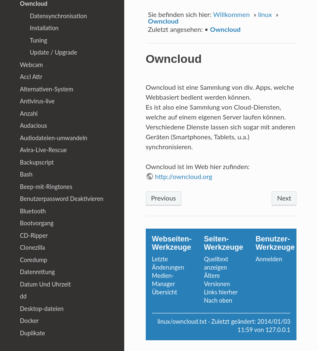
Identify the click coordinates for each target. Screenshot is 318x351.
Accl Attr (31, 76)
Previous (163, 198)
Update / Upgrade (53, 52)
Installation (44, 27)
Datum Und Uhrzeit (45, 284)
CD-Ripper (34, 235)
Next (284, 198)
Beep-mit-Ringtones (46, 186)
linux (265, 14)
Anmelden (268, 259)
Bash (26, 174)
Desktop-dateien (42, 308)
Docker (29, 320)
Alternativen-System (46, 89)
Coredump (33, 259)
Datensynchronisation (58, 15)
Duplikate (32, 333)
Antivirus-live (37, 101)
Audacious (33, 125)
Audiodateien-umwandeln (53, 137)
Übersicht (164, 292)
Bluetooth (33, 211)
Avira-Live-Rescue (43, 149)
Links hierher (220, 292)
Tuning (38, 40)
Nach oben (218, 300)
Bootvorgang (36, 223)
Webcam (31, 64)
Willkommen (231, 14)
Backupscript (37, 162)
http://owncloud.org (183, 176)
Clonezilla (32, 247)
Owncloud (163, 21)
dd (23, 296)
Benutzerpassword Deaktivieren (62, 198)
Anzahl (29, 113)
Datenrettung (37, 271)
